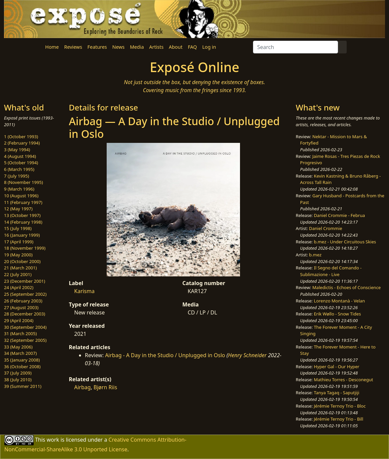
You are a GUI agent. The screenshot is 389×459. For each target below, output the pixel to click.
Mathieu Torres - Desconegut (343, 380)
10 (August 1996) (21, 196)
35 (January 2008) (22, 360)
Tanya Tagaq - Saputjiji (336, 393)
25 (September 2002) (25, 294)
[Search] (295, 47)
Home (52, 47)
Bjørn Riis (105, 387)
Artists (156, 47)
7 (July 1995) (16, 176)
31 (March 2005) (20, 333)
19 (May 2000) (18, 255)
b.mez (315, 255)
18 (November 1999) (25, 248)
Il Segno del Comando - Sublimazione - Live (330, 271)
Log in (209, 47)
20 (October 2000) (22, 261)
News (118, 47)
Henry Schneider (247, 355)
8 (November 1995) (23, 182)
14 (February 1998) (23, 222)
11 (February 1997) (23, 202)
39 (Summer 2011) (22, 386)
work (53, 439)
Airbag (82, 387)
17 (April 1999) (18, 242)
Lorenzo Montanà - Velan (339, 301)
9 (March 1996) (19, 189)
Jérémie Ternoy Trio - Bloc (340, 406)
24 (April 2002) (18, 287)
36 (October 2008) (22, 367)
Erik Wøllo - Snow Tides (337, 314)
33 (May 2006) (18, 347)
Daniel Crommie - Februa (339, 215)
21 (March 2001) (20, 268)
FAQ (192, 47)
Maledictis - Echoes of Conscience (346, 287)
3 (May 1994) (17, 150)
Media (137, 47)
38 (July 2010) (18, 380)
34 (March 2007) (20, 353)
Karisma (84, 291)
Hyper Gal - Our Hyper (336, 367)
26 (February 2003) (23, 301)
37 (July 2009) (18, 373)
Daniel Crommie (325, 228)
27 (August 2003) (21, 307)
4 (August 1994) (20, 156)
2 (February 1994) (22, 143)
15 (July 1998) (18, 228)
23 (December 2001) (24, 281)
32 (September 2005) (25, 340)
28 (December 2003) (24, 314)
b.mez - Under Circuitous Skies (345, 242)
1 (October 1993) (21, 137)
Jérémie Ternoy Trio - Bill (338, 419)
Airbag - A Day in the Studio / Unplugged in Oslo (165, 355)
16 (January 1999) (22, 235)
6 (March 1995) (19, 169)
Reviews (73, 47)
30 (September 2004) (25, 327)
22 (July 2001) (18, 274)
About (176, 47)
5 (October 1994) (21, 163)
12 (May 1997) (18, 209)
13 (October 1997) (22, 215)
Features (97, 47)
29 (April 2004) (18, 320)
